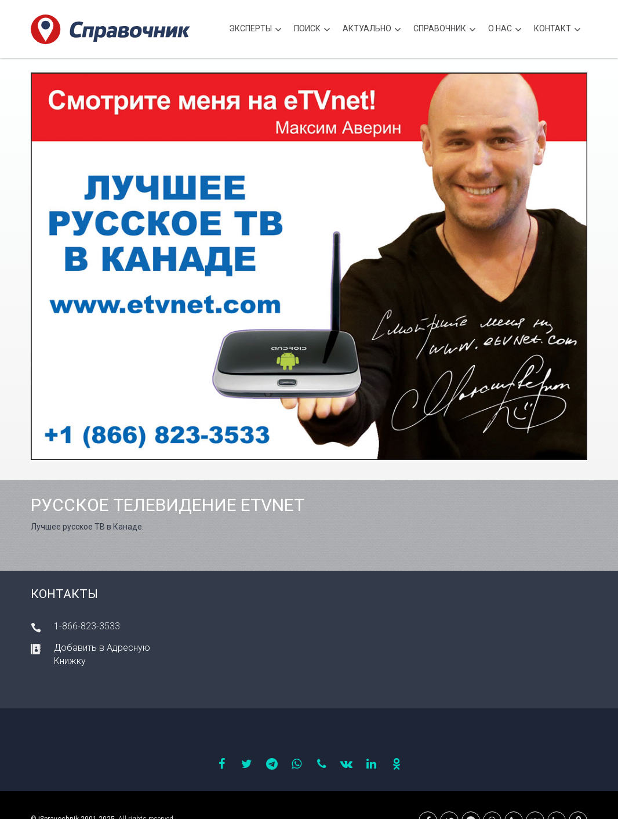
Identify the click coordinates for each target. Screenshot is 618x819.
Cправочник (444, 30)
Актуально (372, 30)
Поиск (312, 30)
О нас (505, 30)
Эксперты (255, 30)
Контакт (557, 30)
